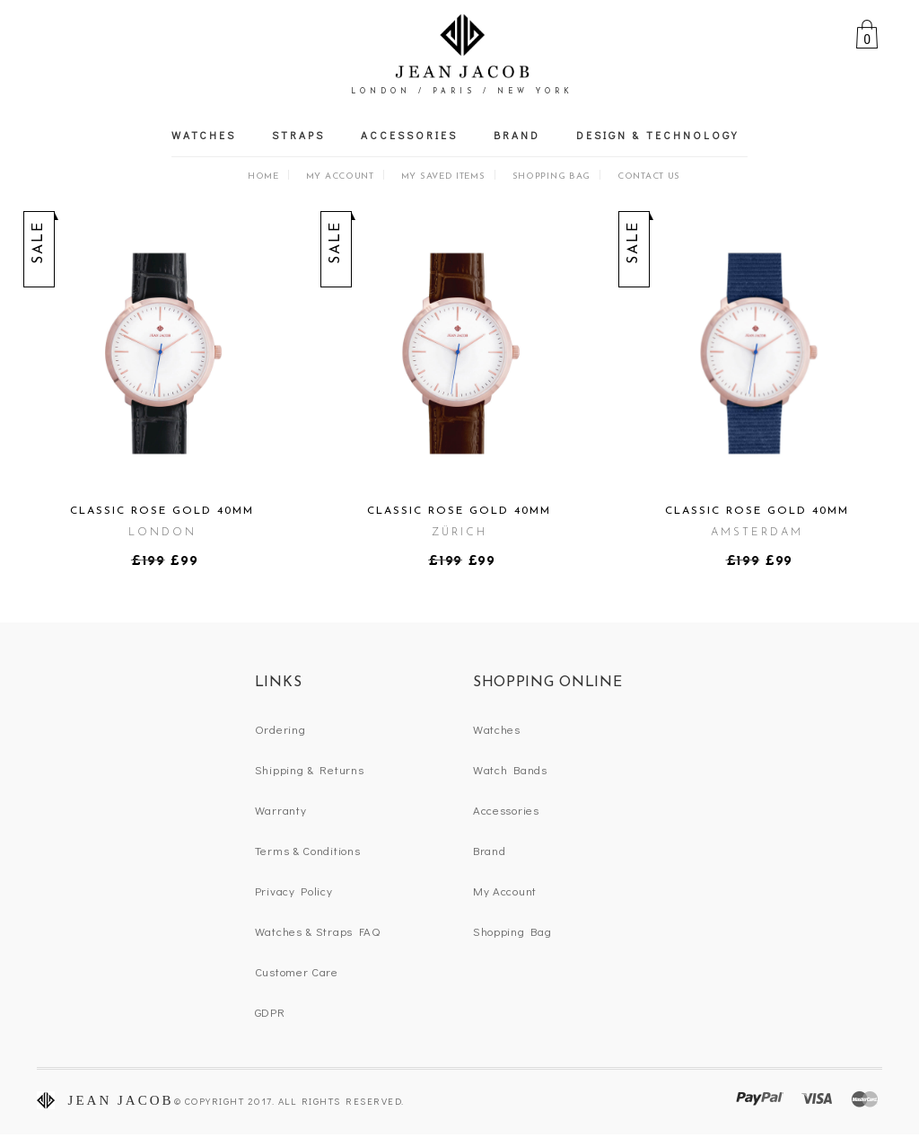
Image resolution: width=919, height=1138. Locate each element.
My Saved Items (443, 176)
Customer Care (296, 971)
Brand (517, 135)
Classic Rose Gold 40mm (162, 511)
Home (263, 176)
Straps (298, 135)
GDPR (270, 1011)
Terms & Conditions (308, 850)
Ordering (280, 729)
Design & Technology (657, 135)
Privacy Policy (294, 890)
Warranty (281, 809)
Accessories (409, 135)
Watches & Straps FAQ (318, 931)
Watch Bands (510, 769)
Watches (203, 135)
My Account (340, 176)
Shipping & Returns (309, 769)
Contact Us (648, 176)
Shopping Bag (551, 176)
